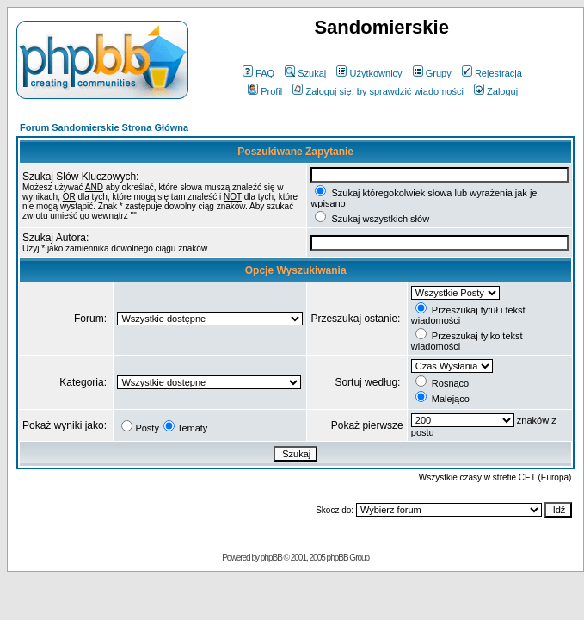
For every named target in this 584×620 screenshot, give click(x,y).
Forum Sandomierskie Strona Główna (104, 127)
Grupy (432, 73)
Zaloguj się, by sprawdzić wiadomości (377, 91)
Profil (265, 91)
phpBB (271, 557)
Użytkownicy (369, 73)
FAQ (258, 73)
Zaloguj (496, 91)
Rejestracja (492, 73)
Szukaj (305, 73)
